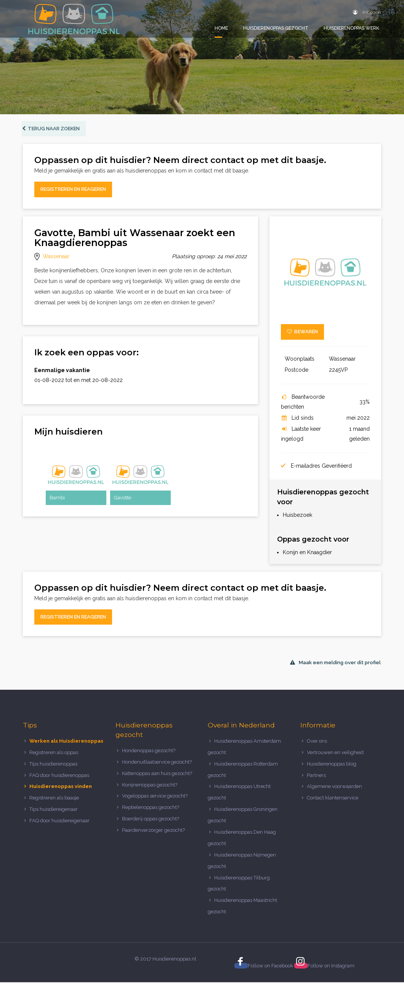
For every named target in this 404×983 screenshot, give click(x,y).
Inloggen (367, 12)
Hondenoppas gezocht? (148, 751)
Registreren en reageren (73, 190)
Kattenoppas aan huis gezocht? (157, 774)
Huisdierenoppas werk (351, 28)
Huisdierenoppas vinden (60, 787)
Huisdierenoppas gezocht (275, 28)
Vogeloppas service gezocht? (155, 797)
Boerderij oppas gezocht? (150, 819)
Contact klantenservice (332, 799)
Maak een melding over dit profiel (335, 664)
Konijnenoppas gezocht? (149, 785)
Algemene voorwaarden (334, 787)
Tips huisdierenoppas (53, 764)
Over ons (317, 742)
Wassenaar (56, 257)
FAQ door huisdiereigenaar (59, 821)
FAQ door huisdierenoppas (59, 776)
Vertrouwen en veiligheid (335, 753)
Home (221, 28)
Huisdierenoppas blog (331, 764)
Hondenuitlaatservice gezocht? (157, 763)
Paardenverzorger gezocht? (153, 831)
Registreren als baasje (54, 799)
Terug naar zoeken (52, 129)
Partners (316, 776)
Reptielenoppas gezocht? (150, 808)
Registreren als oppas (53, 753)
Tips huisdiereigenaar (53, 810)
